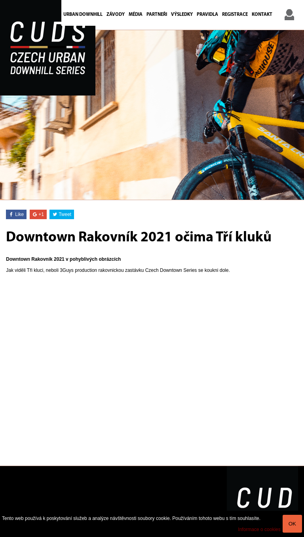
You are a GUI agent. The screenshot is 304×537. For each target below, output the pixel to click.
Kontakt (262, 14)
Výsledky (182, 14)
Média (135, 14)
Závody (115, 14)
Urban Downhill (83, 14)
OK (292, 524)
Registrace (235, 14)
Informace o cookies (259, 529)
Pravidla (207, 14)
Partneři (156, 14)
